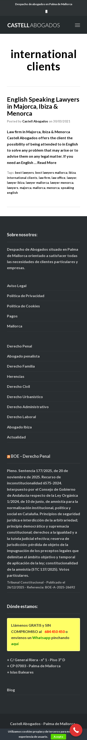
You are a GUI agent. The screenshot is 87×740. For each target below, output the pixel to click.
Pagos (12, 316)
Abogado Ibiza (19, 427)
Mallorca (14, 326)
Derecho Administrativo (28, 406)
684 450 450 (55, 631)
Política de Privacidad (25, 295)
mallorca (39, 188)
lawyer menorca (61, 182)
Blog (11, 690)
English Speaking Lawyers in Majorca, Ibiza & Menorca (43, 106)
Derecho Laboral (21, 416)
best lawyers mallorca (51, 172)
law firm (44, 178)
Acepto (58, 736)
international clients (22, 178)
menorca (53, 188)
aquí (15, 643)
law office (58, 178)
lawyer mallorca (37, 182)
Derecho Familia (21, 366)
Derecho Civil (18, 386)
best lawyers (24, 172)
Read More (46, 162)
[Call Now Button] (76, 730)
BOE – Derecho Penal (30, 456)
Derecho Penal (19, 346)
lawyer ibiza (15, 182)
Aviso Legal (16, 285)
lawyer (71, 178)
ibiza (72, 172)
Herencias (15, 376)
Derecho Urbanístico (25, 396)
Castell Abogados (35, 121)
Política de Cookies (23, 306)
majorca (25, 188)
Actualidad (16, 437)
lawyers (12, 188)
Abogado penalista (23, 356)
